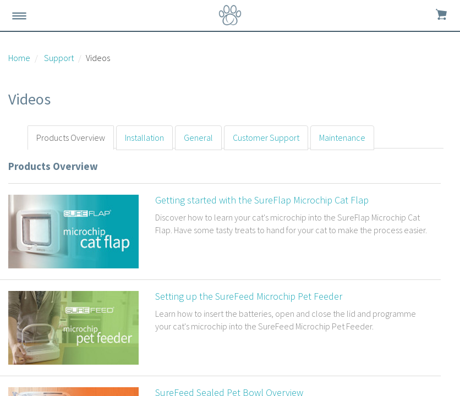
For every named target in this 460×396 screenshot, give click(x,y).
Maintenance (342, 137)
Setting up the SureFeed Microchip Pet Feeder (248, 296)
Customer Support (266, 137)
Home (19, 57)
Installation (144, 137)
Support (59, 57)
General (198, 137)
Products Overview (70, 137)
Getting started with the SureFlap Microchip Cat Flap (262, 200)
